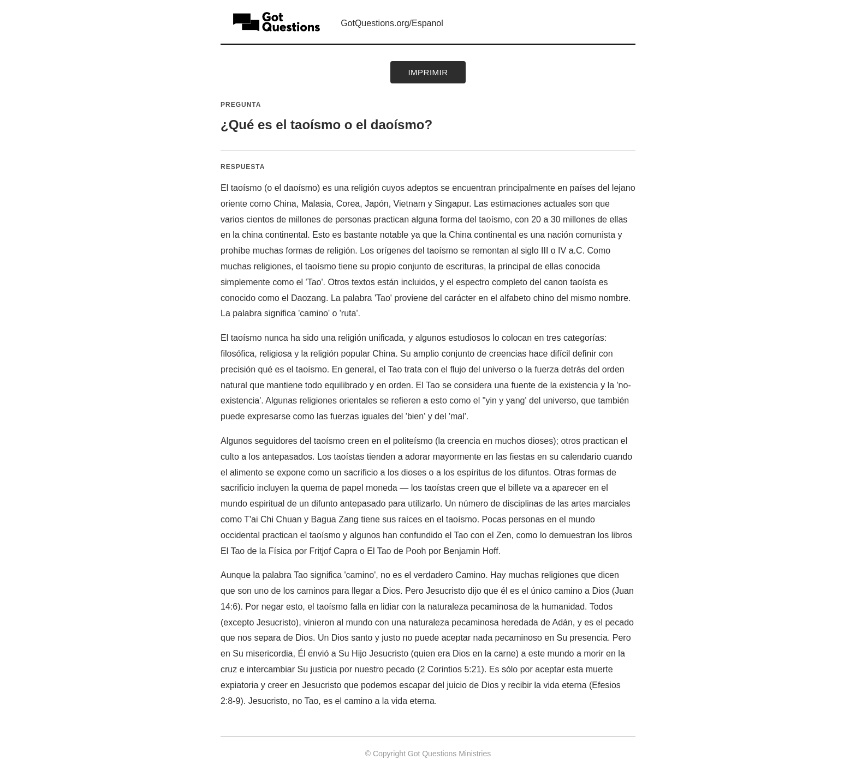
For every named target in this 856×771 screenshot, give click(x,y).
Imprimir (428, 72)
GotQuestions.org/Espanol (392, 23)
